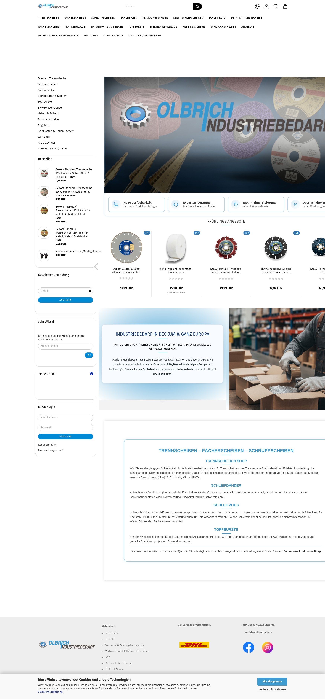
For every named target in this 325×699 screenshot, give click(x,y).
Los (89, 355)
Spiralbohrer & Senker (52, 96)
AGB (107, 657)
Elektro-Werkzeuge (50, 107)
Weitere (273, 17)
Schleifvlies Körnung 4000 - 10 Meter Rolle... (176, 271)
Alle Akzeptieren (272, 681)
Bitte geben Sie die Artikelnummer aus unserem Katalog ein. (61, 337)
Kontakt (110, 639)
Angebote (44, 125)
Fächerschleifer (47, 84)
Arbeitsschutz (46, 142)
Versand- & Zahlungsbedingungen (125, 645)
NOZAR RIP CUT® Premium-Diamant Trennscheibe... (226, 271)
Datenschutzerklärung (50, 691)
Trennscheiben (48, 17)
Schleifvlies (129, 17)
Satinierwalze (46, 90)
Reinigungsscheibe (155, 17)
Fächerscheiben (75, 17)
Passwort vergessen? (50, 450)
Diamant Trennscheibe (246, 17)
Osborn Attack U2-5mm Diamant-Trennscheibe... (126, 271)
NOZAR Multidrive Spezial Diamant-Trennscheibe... (276, 271)
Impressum (112, 633)
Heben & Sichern (48, 113)
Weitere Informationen (272, 689)
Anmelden (65, 300)
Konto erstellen (47, 444)
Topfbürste (45, 101)
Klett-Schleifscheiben (188, 17)
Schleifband (217, 17)
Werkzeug (44, 136)
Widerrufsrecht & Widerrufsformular (126, 651)
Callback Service (115, 669)
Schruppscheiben (103, 17)
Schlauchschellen (49, 119)
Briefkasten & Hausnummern (56, 131)
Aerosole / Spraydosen (52, 148)
